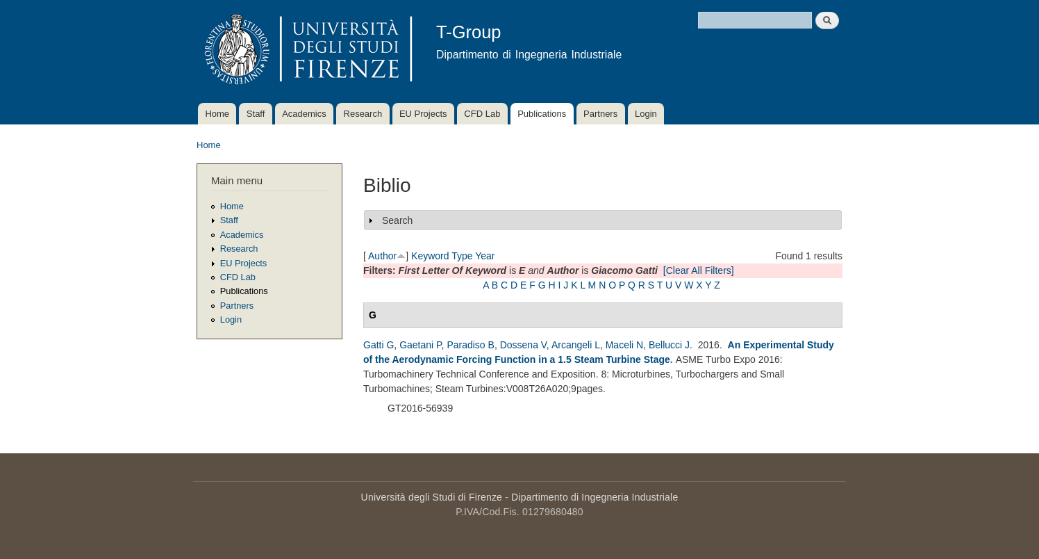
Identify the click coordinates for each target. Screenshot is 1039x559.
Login (646, 113)
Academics (304, 113)
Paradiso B (470, 344)
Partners (600, 113)
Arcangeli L (575, 344)
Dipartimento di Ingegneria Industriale (594, 497)
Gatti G (378, 344)
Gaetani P (420, 344)
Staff (256, 113)
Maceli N (624, 344)
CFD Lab (482, 113)
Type (461, 255)
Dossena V (523, 344)
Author (382, 255)
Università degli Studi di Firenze (431, 497)
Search (397, 220)
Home (217, 113)
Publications (541, 113)
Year (484, 255)
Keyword (430, 255)
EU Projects (423, 113)
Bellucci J (669, 344)
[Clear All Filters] (698, 270)
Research (363, 113)
